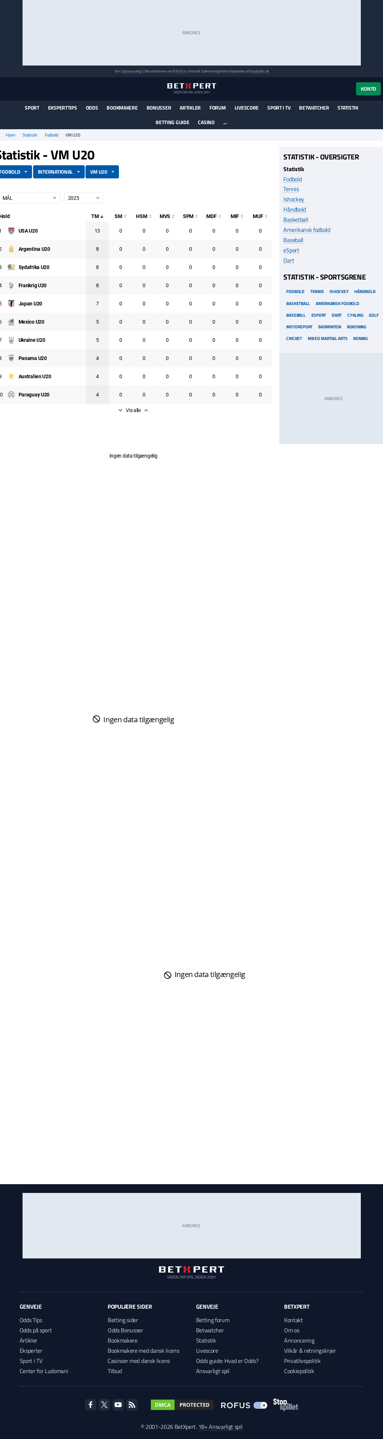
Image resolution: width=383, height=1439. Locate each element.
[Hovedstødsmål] (144, 216)
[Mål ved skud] (167, 216)
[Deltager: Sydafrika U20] (34, 267)
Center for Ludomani (44, 1371)
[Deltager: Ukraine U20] (32, 340)
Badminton (329, 326)
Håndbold (294, 209)
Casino (206, 122)
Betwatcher (314, 107)
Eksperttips (62, 107)
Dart (288, 260)
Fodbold (51, 135)
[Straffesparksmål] (190, 216)
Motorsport (299, 326)
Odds (92, 107)
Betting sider (123, 1320)
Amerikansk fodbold (306, 229)
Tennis (291, 189)
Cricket (294, 338)
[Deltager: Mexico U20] (31, 322)
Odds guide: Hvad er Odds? (227, 1360)
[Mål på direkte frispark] (214, 216)
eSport (291, 250)
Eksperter (31, 1350)
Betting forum (213, 1320)
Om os (291, 1330)
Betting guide (172, 122)
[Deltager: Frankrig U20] (33, 285)
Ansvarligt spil (213, 1371)
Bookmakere (122, 107)
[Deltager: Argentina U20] (34, 249)
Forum (218, 107)
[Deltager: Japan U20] (30, 304)
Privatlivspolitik (302, 1360)
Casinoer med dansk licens (139, 1360)
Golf (373, 315)
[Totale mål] (97, 216)
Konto (368, 88)
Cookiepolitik (299, 1371)
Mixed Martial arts (328, 338)
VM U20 (98, 171)
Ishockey (293, 199)
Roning (360, 338)
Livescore (247, 107)
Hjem (10, 135)
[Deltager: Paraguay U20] (34, 395)
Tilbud (115, 1371)
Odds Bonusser (125, 1330)
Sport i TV (278, 107)
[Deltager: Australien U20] (35, 376)
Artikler (190, 107)
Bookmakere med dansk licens (143, 1350)
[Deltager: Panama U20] (33, 358)
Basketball (295, 219)
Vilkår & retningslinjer (310, 1350)
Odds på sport (36, 1330)
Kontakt (293, 1320)
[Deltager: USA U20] (28, 231)
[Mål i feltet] (237, 216)
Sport (32, 107)
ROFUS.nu (179, 71)
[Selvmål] (120, 216)
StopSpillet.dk (259, 71)
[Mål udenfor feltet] (260, 216)
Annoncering (299, 1340)
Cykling (355, 315)
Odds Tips (31, 1320)
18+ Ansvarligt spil (220, 1426)
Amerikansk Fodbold (337, 303)
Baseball (293, 240)
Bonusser (159, 107)
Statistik (348, 107)
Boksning (356, 326)
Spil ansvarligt (132, 71)
